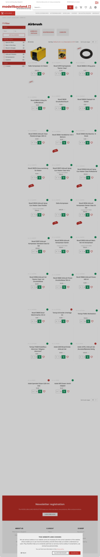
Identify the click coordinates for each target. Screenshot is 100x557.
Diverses (74, 13)
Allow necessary (60, 553)
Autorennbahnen (55, 13)
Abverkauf (95, 13)
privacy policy (60, 549)
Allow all (74, 553)
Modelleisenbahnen (42, 13)
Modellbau (66, 13)
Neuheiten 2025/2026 (85, 13)
